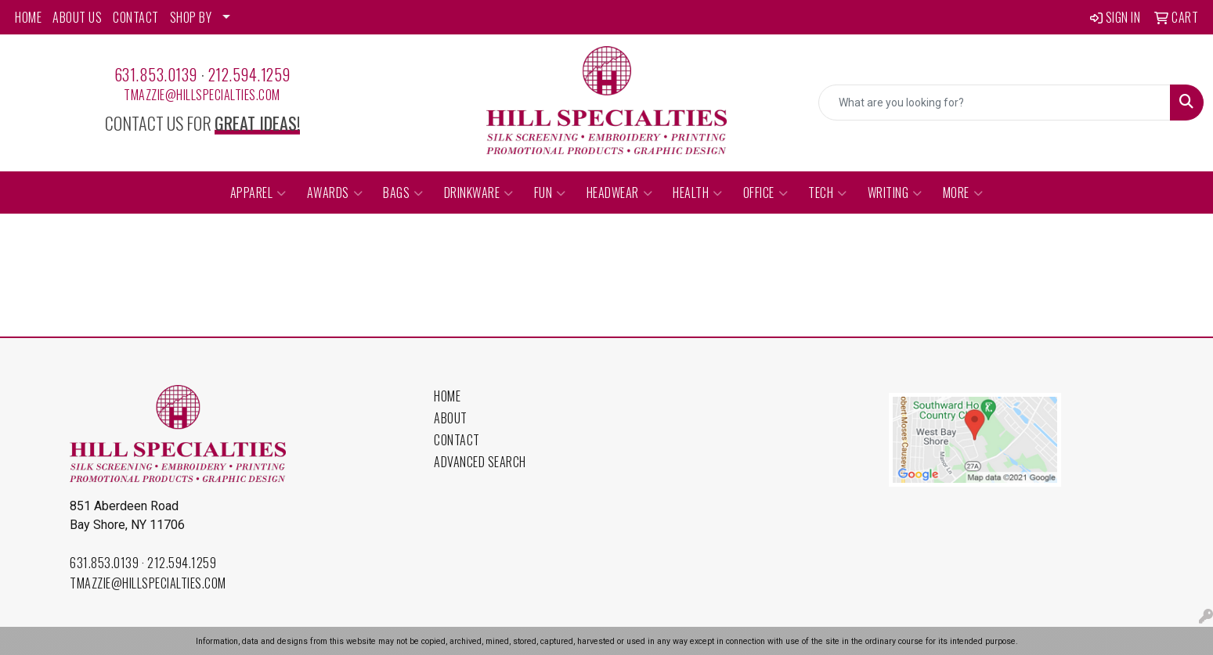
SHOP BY (191, 17)
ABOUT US (77, 17)
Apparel (258, 192)
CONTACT (136, 17)
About (451, 417)
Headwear (620, 192)
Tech (827, 192)
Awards (335, 192)
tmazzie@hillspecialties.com (202, 94)
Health (698, 192)
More (963, 192)
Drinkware (479, 192)
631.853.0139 (155, 74)
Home (447, 396)
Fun (550, 192)
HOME (28, 17)
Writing (895, 192)
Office (766, 192)
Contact (457, 439)
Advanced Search (480, 461)
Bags (403, 192)
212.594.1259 (249, 74)
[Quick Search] (994, 103)
